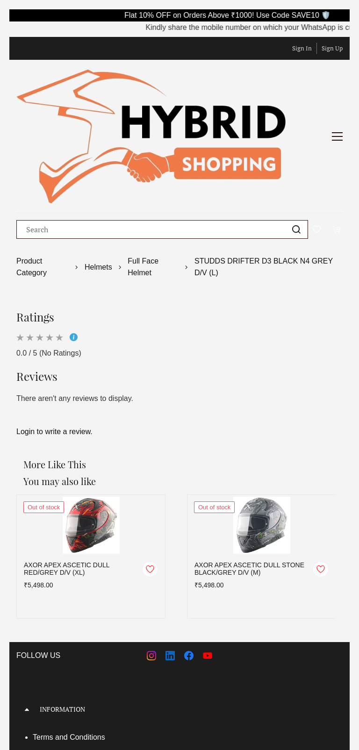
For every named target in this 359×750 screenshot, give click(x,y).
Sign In (302, 48)
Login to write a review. (54, 330)
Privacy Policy (56, 668)
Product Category (31, 165)
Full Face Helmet (143, 165)
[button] (179, 608)
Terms (44, 635)
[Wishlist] (320, 127)
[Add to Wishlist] (150, 468)
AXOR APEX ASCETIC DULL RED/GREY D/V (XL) (66, 467)
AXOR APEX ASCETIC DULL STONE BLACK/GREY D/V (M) (249, 467)
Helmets (98, 165)
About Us (48, 652)
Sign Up (332, 48)
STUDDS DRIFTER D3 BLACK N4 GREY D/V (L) (263, 165)
